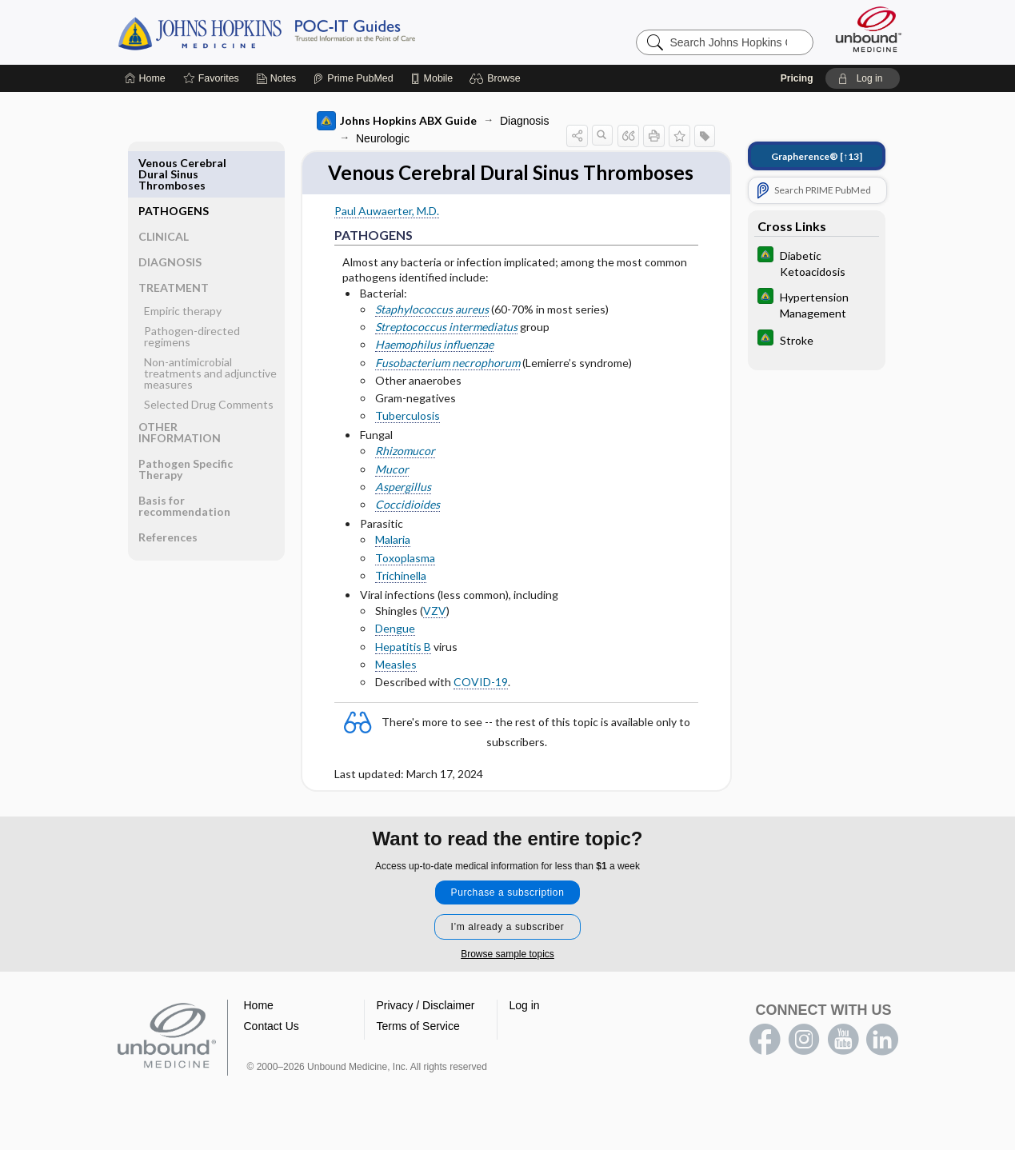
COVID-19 (481, 710)
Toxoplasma (405, 585)
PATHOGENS (173, 163)
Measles (396, 692)
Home (259, 1027)
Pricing (797, 78)
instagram (804, 1062)
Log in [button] (524, 1027)
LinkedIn (882, 1062)
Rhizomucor (405, 478)
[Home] (145, 78)
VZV (434, 638)
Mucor (392, 497)
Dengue (395, 656)
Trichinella (400, 603)
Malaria (392, 567)
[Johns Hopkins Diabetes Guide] (816, 262)
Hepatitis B (403, 674)
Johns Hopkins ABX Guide (397, 120)
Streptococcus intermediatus (446, 354)
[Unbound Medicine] (868, 29)
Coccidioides (407, 532)
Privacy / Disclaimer (426, 1027)
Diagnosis (524, 120)
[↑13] (816, 156)
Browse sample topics (507, 976)
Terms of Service (418, 1048)
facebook (765, 1062)
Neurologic (383, 138)
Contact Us (271, 1048)
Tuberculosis (407, 443)
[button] (497, 78)
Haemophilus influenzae (434, 372)
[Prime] (353, 78)
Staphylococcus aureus (432, 337)
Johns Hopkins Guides (316, 32)
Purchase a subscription (508, 914)
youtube (843, 1062)
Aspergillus (403, 514)
